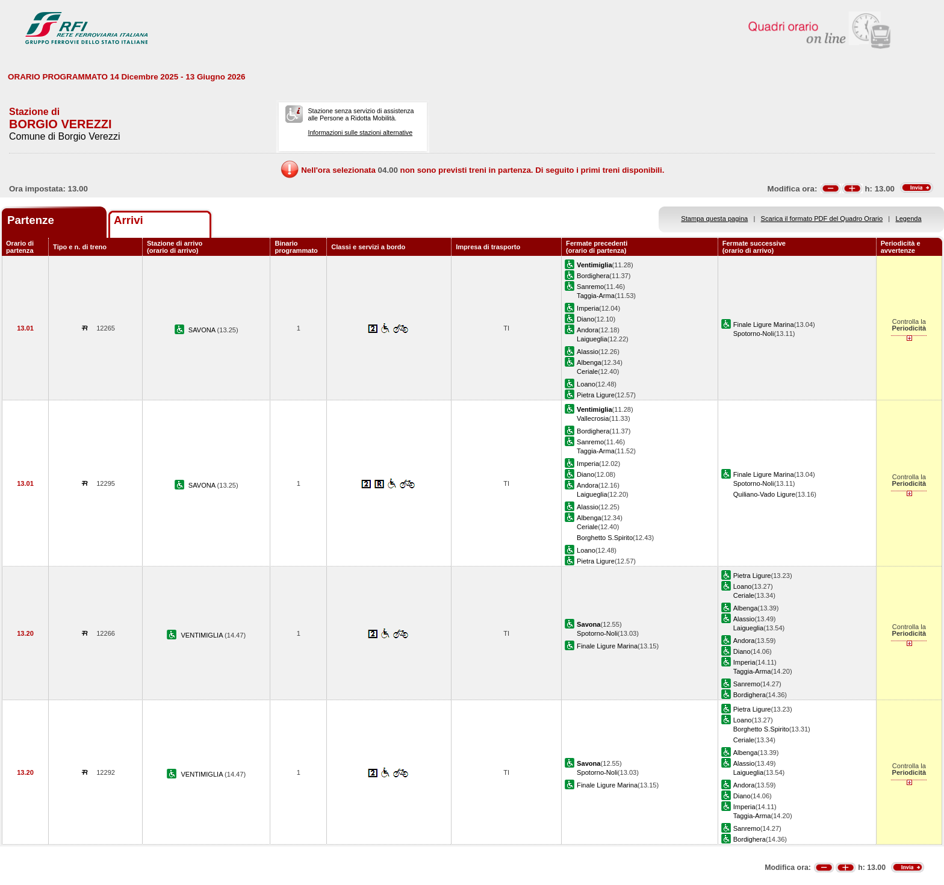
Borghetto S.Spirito (605, 537)
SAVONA (202, 330)
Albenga (589, 362)
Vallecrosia (593, 418)
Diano (585, 319)
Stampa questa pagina (714, 218)
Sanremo (590, 286)
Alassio (587, 351)
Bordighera (593, 275)
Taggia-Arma (596, 295)
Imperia (588, 308)
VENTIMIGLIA (203, 635)
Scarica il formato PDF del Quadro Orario (822, 218)
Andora (587, 330)
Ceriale (587, 371)
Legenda (909, 218)
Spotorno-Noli (753, 333)
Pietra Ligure (596, 395)
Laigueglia (592, 339)
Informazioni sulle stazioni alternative (360, 132)
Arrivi (128, 220)
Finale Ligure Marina (763, 324)
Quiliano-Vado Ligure (764, 494)
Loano (586, 384)
